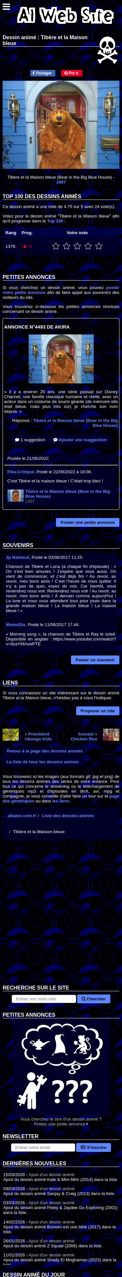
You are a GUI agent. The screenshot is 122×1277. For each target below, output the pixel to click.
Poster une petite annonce (88, 522)
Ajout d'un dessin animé (52, 1174)
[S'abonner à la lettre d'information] (43, 1147)
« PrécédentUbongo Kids (38, 736)
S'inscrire (93, 1147)
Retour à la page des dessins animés (45, 751)
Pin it (71, 73)
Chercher (94, 998)
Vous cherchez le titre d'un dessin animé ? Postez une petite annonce (61, 1072)
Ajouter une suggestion (80, 439)
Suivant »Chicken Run (84, 736)
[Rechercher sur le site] (44, 999)
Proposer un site (98, 710)
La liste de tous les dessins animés (43, 761)
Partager (42, 73)
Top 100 (55, 220)
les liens (61, 801)
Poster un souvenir (95, 659)
